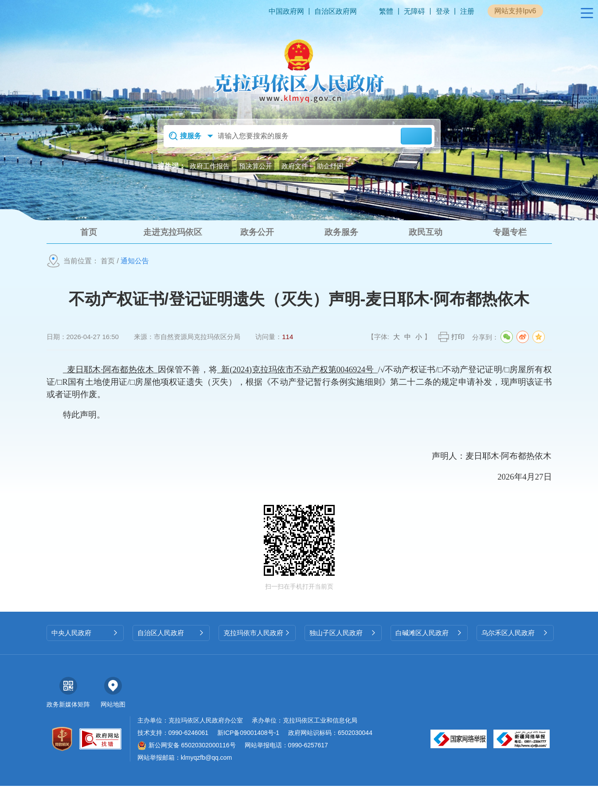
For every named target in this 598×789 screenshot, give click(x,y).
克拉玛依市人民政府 (257, 636)
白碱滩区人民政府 (429, 636)
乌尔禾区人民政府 (515, 636)
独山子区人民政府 (343, 636)
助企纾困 (330, 166)
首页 (108, 264)
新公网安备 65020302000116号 (186, 748)
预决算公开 (255, 166)
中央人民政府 (85, 636)
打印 (458, 340)
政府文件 (294, 166)
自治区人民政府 (171, 636)
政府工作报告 (210, 166)
